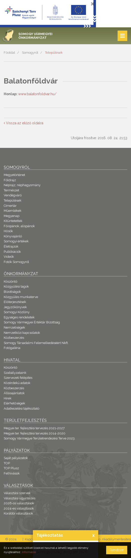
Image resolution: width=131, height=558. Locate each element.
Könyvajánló (13, 236)
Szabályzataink (15, 373)
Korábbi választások (18, 513)
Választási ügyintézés (19, 498)
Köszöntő (10, 281)
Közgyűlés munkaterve (21, 297)
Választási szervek (17, 493)
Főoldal (9, 52)
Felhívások (12, 473)
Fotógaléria (12, 348)
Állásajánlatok (14, 393)
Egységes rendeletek (19, 317)
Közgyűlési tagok (16, 286)
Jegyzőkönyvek (15, 307)
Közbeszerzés (14, 338)
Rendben (116, 550)
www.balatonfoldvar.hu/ (37, 94)
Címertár (10, 206)
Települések (54, 52)
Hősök (8, 231)
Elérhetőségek (14, 403)
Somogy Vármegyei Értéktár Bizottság (32, 322)
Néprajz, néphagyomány (22, 185)
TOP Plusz (11, 468)
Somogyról (30, 52)
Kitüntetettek (13, 221)
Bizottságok (12, 292)
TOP (7, 463)
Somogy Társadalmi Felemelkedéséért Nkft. (36, 343)
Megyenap (11, 216)
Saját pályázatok (16, 458)
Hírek (7, 398)
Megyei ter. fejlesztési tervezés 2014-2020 (34, 433)
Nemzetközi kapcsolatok (22, 333)
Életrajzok (11, 246)
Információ (29, 552)
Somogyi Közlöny (17, 312)
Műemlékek (12, 211)
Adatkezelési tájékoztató (21, 408)
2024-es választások (19, 508)
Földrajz (10, 180)
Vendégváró (13, 195)
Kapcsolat (32, 539)
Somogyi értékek (16, 241)
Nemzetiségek (14, 327)
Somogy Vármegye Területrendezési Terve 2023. (39, 438)
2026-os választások (19, 503)
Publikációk (12, 252)
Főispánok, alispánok (19, 226)
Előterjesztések (15, 302)
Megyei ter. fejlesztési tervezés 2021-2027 (34, 428)
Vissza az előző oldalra (23, 123)
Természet (11, 190)
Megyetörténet (14, 175)
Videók (9, 256)
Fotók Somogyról (16, 262)
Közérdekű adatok (17, 383)
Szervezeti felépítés (18, 378)
